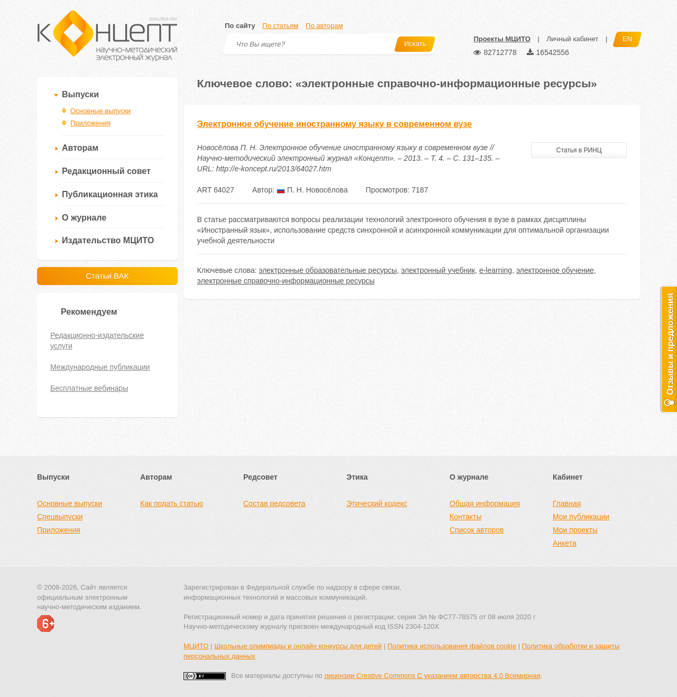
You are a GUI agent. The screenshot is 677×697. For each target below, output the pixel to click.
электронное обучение (555, 270)
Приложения (90, 123)
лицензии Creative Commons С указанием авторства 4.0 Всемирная (432, 676)
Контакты (465, 516)
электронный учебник (438, 270)
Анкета (565, 543)
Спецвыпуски (60, 516)
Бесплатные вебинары (89, 388)
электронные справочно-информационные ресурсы (286, 281)
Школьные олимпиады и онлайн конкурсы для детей (298, 646)
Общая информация (485, 503)
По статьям (280, 26)
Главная (567, 503)
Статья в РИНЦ (579, 150)
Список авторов (477, 530)
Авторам (80, 147)
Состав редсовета (274, 503)
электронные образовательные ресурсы (328, 270)
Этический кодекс (376, 503)
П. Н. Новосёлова (312, 190)
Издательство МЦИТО (108, 240)
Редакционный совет (106, 171)
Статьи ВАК (107, 275)
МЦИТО (196, 646)
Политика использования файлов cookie (451, 646)
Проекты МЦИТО (501, 39)
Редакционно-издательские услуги (97, 340)
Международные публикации (100, 367)
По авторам (324, 26)
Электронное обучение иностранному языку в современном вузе (334, 124)
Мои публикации (581, 516)
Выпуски (80, 94)
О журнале (84, 217)
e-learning (495, 270)
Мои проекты (575, 530)
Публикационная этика (110, 194)
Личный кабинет (572, 39)
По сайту (240, 26)
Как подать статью (171, 503)
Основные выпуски (100, 111)
